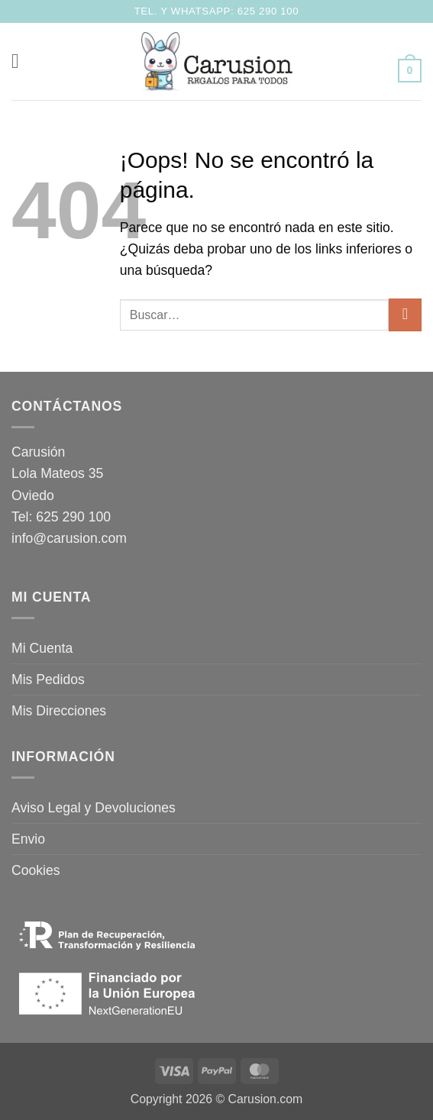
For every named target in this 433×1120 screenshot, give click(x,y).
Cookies (35, 870)
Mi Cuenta (42, 648)
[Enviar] (405, 315)
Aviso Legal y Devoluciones (93, 807)
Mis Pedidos (48, 679)
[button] (21, 61)
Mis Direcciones (58, 710)
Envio (28, 839)
